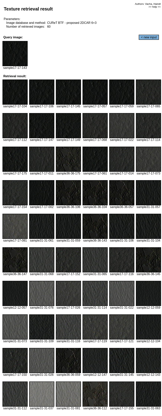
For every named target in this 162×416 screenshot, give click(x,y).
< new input (149, 37)
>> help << (154, 6)
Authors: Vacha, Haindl (148, 3)
